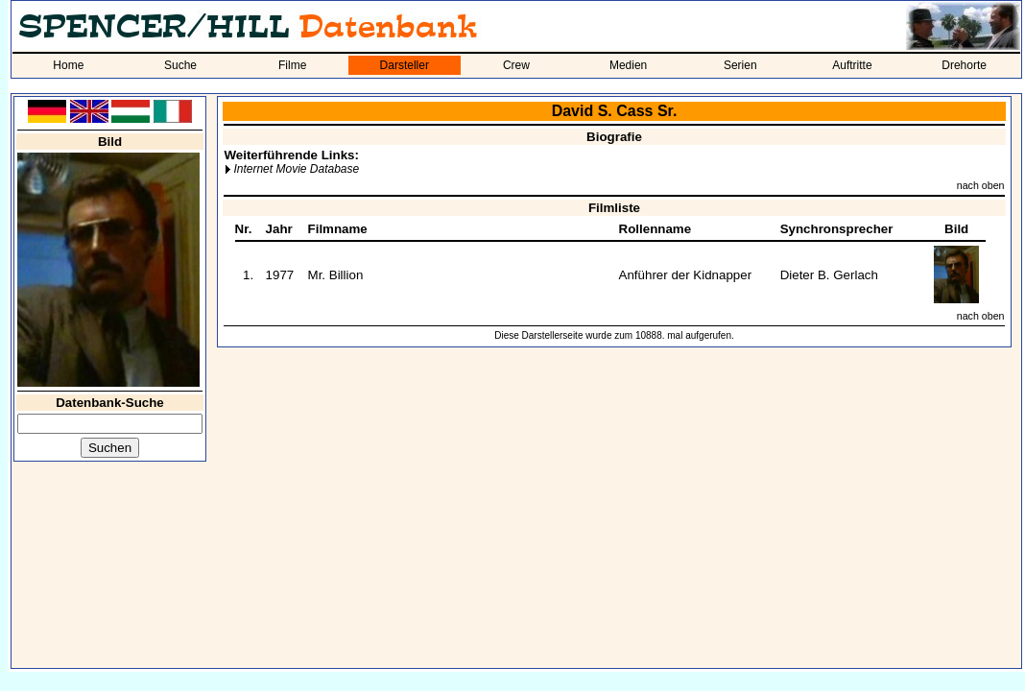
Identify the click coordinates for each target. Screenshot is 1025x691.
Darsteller (404, 65)
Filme (292, 65)
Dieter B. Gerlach (829, 275)
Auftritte (851, 65)
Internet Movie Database (296, 169)
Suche (180, 65)
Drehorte (964, 65)
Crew (516, 65)
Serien (740, 65)
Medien (628, 65)
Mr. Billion (336, 275)
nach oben (981, 185)
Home (68, 65)
